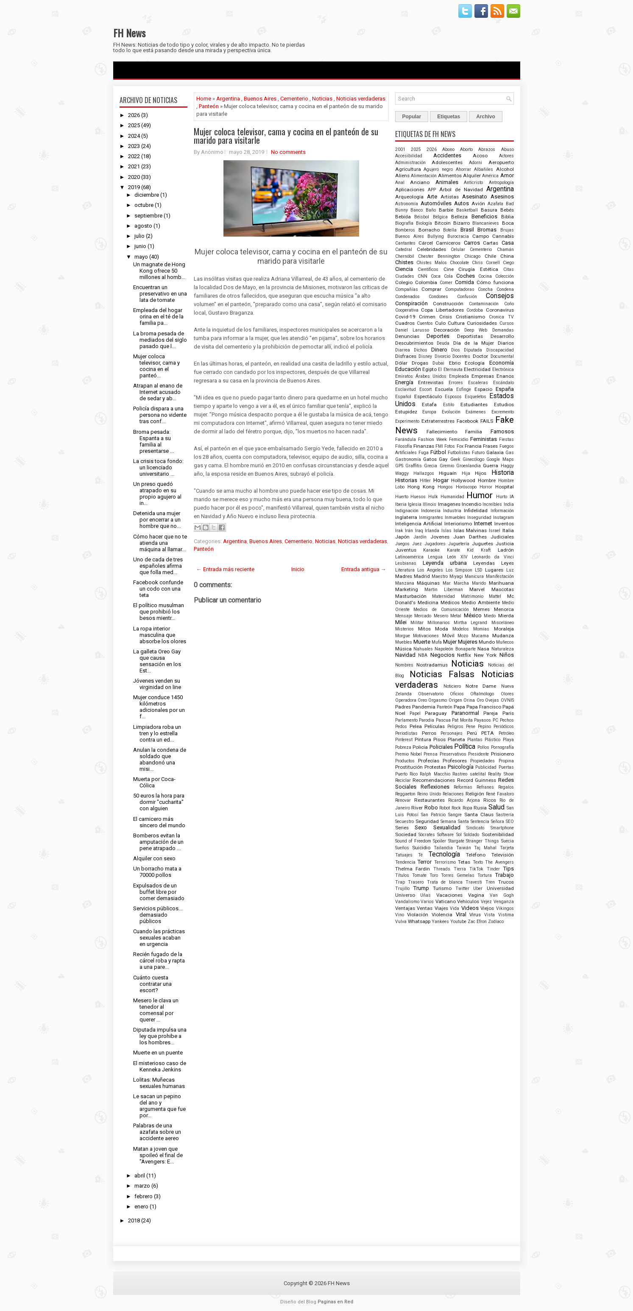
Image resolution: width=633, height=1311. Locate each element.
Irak (399, 530)
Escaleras (478, 382)
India (509, 504)
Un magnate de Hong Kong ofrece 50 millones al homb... (159, 270)
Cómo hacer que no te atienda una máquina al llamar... (160, 542)
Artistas (450, 197)
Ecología (475, 363)
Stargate (456, 841)
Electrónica (503, 369)
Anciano (419, 182)
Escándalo (503, 382)
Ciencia (404, 269)
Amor (507, 175)
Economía (501, 363)
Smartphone (502, 828)
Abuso (507, 149)
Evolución (451, 412)
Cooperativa (406, 310)
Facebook (467, 421)
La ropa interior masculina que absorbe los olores (159, 634)
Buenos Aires (260, 98)
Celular (458, 249)
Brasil (467, 229)
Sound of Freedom (413, 841)
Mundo (487, 642)
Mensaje (403, 616)
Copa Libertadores (442, 310)
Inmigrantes (431, 517)
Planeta (456, 739)
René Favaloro (500, 794)
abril (139, 1175)
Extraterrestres (438, 421)
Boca (508, 223)
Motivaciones (426, 636)
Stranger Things (482, 841)
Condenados (407, 296)
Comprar (431, 289)
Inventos (504, 524)
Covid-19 (405, 317)
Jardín (420, 537)
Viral (461, 914)
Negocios (442, 655)
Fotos (449, 446)
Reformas (463, 787)
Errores (456, 382)
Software (445, 834)
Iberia (401, 504)
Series (402, 828)
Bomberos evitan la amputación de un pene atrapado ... (158, 841)
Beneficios (484, 216)
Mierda (506, 616)
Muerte (421, 642)
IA (512, 496)
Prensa (431, 754)
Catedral (403, 249)
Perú (472, 733)
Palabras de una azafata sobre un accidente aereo (157, 1131)
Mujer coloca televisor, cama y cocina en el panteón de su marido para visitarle (286, 135)
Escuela (444, 389)
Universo (405, 895)
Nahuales (423, 649)
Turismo (442, 888)
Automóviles (436, 203)
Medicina (428, 602)
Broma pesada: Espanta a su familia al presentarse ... (153, 441)
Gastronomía (408, 459)
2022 (134, 156)
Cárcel (425, 243)
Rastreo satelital (468, 774)
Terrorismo (445, 862)
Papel (415, 713)
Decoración (447, 330)
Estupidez (406, 412)
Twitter (462, 888)
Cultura (456, 323)
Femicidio (458, 439)
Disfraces (405, 356)
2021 (134, 166)
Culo (440, 323)
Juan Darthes (470, 537)
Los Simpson (459, 570)
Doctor (480, 356)
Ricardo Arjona (464, 800)
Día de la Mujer (473, 343)
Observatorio (430, 694)
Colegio (404, 282)
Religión (475, 794)
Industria (452, 510)
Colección (504, 276)
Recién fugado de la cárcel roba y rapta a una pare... (159, 960)
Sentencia (480, 821)
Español (403, 396)
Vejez (486, 901)
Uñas (425, 895)
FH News (129, 32)
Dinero (439, 349)
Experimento (407, 421)
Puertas (506, 767)
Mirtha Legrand (470, 622)
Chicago (472, 256)
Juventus (405, 550)
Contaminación (484, 304)
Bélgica (440, 217)
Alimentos (450, 176)
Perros (429, 733)
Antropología (501, 182)
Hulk (433, 496)
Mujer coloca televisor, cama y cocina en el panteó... (156, 366)
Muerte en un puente (158, 1052)
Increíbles (492, 504)
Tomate (419, 875)
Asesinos (502, 196)
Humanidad (452, 496)
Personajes (452, 733)
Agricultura (408, 169)
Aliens (402, 176)
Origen (455, 700)
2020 (134, 177)
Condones (438, 296)
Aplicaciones (409, 189)
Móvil (448, 636)
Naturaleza (502, 649)
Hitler (425, 480)
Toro (433, 875)
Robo (431, 807)
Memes (481, 609)
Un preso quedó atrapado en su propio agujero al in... (157, 493)
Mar (447, 583)
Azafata (495, 203)
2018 (134, 1220)
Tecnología (444, 854)
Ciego (508, 262)
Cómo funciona (495, 282)
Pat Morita (462, 720)
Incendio (471, 504)
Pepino (484, 726)
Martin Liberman (443, 589)
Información (502, 510)
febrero (143, 1196)
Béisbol (421, 217)
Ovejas (492, 700)
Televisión (502, 855)
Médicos (450, 602)
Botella (450, 230)
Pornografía (502, 747)
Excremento (502, 412)
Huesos (418, 496)
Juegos (402, 544)
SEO (510, 821)
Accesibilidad (408, 156)
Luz (510, 570)
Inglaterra (406, 517)
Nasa (483, 649)
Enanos (505, 376)
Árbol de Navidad (461, 189)
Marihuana (501, 583)
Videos (470, 908)
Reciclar (403, 780)
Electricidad (477, 369)
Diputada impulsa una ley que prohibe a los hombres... (160, 1036)
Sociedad (405, 834)
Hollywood (463, 480)
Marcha (461, 583)
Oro (480, 700)
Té (420, 855)
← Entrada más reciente (225, 569)
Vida (454, 908)
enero (141, 1206)
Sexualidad (446, 827)
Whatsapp (419, 921)
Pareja (490, 713)
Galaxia (495, 452)
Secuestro (404, 821)
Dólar (401, 363)
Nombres (404, 665)
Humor (479, 495)
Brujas (507, 230)
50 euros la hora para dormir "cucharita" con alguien (158, 802)
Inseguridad (479, 517)
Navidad (405, 655)
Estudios (504, 404)
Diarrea (402, 350)
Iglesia (414, 504)
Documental (502, 356)
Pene (470, 726)
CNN (422, 276)
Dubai (438, 363)
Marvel (477, 589)
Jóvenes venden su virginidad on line (157, 684)
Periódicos (504, 726)
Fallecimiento (442, 432)
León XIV (457, 557)
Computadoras (459, 289)
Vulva (401, 921)
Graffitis (413, 466)
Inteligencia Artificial (419, 524)
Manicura (474, 576)
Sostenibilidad (498, 834)
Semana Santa (455, 821)
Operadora (405, 700)
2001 (400, 149)
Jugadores (435, 544)
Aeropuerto (501, 162)
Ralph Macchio (435, 774)
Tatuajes (404, 855)
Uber (477, 888)
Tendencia (405, 862)
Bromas (486, 229)
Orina (469, 700)
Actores (506, 156)
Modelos (460, 629)
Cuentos (425, 323)
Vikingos (505, 908)
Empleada (459, 376)
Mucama (480, 636)
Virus (475, 915)
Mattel (495, 596)
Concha (485, 289)
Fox (460, 446)
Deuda (443, 343)
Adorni (475, 162)
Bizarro (461, 223)
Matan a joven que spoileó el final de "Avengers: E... (158, 1155)
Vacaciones (449, 895)
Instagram (503, 517)
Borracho (429, 230)
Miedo (490, 616)
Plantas (474, 739)
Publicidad (485, 767)
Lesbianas (405, 563)
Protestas (435, 767)
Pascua (443, 720)
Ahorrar (463, 169)
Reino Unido (429, 794)
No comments (288, 152)
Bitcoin (443, 223)
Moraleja (504, 629)
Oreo (422, 700)
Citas (508, 269)
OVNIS (507, 700)
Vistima (506, 915)
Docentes (461, 356)
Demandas (503, 330)
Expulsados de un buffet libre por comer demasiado (158, 891)
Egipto (429, 369)
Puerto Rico (406, 774)
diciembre (146, 195)
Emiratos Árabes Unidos (420, 376)
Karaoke (431, 550)
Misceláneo (502, 622)
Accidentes (447, 155)
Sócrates (426, 834)
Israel (494, 530)
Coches (465, 276)
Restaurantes (429, 800)
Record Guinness (476, 780)
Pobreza (403, 747)
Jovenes (439, 537)
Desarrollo (502, 336)
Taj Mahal (485, 848)
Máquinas (428, 583)
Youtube (458, 921)
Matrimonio (472, 596)
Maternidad (443, 596)
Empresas (482, 376)
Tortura (484, 875)
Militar (417, 622)
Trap (400, 882)
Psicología (461, 767)
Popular (411, 117)
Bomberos (405, 230)
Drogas (420, 363)
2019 (134, 187)
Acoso (480, 156)
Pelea (416, 726)
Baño (431, 210)
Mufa (437, 642)
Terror (425, 862)
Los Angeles (430, 570)
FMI (439, 446)
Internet (483, 523)
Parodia (426, 720)
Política (464, 746)
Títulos (402, 875)
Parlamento (406, 720)
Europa (429, 412)
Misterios (404, 629)
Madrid (422, 576)
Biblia (507, 217)
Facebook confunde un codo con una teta (158, 588)
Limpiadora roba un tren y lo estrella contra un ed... (157, 733)
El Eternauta (450, 369)
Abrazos (486, 149)
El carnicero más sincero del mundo (159, 822)
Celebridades (431, 249)
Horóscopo (466, 487)
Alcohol (505, 169)
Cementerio (294, 98)
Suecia (507, 841)
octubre (143, 205)
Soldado (471, 834)
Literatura (405, 570)
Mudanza (503, 636)
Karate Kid (460, 550)
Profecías (428, 761)
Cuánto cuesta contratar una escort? (152, 983)
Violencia (442, 915)
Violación (417, 915)
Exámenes (476, 412)
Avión (478, 203)
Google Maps (499, 459)
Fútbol (438, 452)
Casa (508, 243)
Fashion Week (432, 439)
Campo (480, 236)
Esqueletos (475, 396)
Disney (425, 356)
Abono (448, 149)
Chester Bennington (439, 256)
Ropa (467, 808)
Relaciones (453, 794)
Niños (506, 655)
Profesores (455, 761)
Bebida (403, 217)
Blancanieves (485, 223)
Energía (404, 382)
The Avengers (499, 862)
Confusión (467, 296)
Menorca (504, 609)
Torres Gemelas (457, 875)
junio (140, 246)
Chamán (505, 249)
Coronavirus (500, 310)
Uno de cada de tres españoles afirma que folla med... (158, 565)
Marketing (406, 589)
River (417, 808)
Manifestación (500, 576)
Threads (441, 869)
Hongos (445, 487)
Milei (401, 622)
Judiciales (502, 537)
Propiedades (482, 761)
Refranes (485, 787)
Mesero (441, 616)
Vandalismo (407, 901)
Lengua (435, 557)
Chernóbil (404, 256)
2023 (134, 146)
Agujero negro (438, 169)
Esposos (453, 396)
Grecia (430, 466)
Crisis (445, 317)
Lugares (494, 570)
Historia (502, 473)
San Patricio (433, 814)
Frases (490, 446)
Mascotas (502, 589)
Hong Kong (421, 487)
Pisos (439, 739)
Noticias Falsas (442, 674)
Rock (456, 808)
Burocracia (458, 236)
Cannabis (503, 236)
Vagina (476, 895)
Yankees (440, 921)
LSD (478, 570)
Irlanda (432, 530)
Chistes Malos (431, 262)
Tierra (460, 869)
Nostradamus (432, 665)
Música (403, 649)
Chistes (404, 262)
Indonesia (431, 510)
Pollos (483, 747)
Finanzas (423, 446)
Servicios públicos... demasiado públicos (157, 914)
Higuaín (448, 473)
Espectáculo (428, 396)
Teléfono (475, 855)
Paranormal (465, 713)
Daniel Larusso (412, 330)
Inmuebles (455, 517)
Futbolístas (459, 452)
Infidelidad (476, 510)
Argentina (228, 98)
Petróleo (506, 733)
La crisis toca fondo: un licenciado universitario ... (158, 467)
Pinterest (404, 739)
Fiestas (506, 439)
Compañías (406, 289)
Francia (473, 446)
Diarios (506, 343)
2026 (134, 115)
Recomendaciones (434, 780)
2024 (134, 136)
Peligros (455, 726)
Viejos (487, 908)
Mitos (424, 629)
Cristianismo (470, 317)
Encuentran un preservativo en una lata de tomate (160, 293)
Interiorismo (458, 524)
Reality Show (500, 774)
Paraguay (436, 713)
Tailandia (443, 848)
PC (495, 720)
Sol (459, 834)
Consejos (500, 296)
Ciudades (404, 276)
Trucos (506, 882)
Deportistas (470, 336)
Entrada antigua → (363, 569)
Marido (479, 583)
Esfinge (463, 389)
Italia (508, 530)
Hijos (480, 473)
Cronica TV (501, 317)
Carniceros (448, 243)
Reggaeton (405, 794)
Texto (478, 862)
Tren (490, 882)
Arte (432, 196)
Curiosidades (482, 323)
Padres (403, 707)
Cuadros (405, 323)
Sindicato (475, 828)
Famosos (502, 431)
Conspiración (411, 303)
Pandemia (423, 707)
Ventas (424, 908)
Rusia (480, 808)
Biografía (404, 223)
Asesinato (474, 196)
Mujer (450, 642)
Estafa (429, 404)
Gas (509, 452)
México (473, 615)
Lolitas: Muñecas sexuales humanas (159, 1083)
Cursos (506, 323)
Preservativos (453, 754)
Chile (490, 256)
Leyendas (484, 563)
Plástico (492, 739)
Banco (416, 210)
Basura (489, 210)
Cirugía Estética (478, 269)
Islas (446, 530)
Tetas (464, 862)
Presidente (478, 754)
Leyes (507, 563)
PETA (487, 733)
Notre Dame (481, 686)
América (490, 176)
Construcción (448, 304)
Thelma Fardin (412, 869)
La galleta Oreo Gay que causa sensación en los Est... (157, 661)
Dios (455, 350)
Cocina (485, 276)
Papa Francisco (483, 707)
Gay (443, 459)
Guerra (490, 466)
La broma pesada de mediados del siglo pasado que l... (160, 339)
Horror (486, 487)
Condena (505, 289)
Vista (489, 915)
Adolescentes (447, 162)
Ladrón (506, 550)
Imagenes (449, 504)
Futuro (478, 452)
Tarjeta (507, 848)
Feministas (483, 439)
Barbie (446, 210)
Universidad (500, 888)
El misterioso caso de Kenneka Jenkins (159, 1066)
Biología (424, 223)
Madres (403, 576)
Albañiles (483, 169)
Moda (441, 629)
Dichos (420, 350)
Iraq (419, 530)
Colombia (426, 282)
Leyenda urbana (445, 563)
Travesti (474, 882)
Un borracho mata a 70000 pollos (157, 871)
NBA (422, 655)
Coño (509, 304)
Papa (459, 707)
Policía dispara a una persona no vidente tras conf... (160, 414)
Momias (481, 629)
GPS (399, 466)
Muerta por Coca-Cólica (154, 782)
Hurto (501, 496)
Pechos (507, 720)
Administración (410, 162)
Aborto (466, 149)
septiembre (148, 215)
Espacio (483, 389)
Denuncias (407, 336)
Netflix (464, 655)
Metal (455, 616)
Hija (466, 473)
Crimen (427, 317)
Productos (405, 761)
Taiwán (463, 848)
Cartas (490, 243)
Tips (508, 868)
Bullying (435, 236)
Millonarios (438, 622)
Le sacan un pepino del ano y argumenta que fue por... (159, 1106)
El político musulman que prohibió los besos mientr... (158, 611)
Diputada (473, 350)
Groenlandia (468, 466)
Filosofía (403, 446)
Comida (464, 282)
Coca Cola (442, 276)
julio (139, 236)
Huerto (401, 496)
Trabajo (504, 875)
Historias (406, 480)
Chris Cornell (486, 262)
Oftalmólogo (482, 694)
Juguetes (482, 544)
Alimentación (424, 176)
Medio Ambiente (481, 602)
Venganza (504, 901)
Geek (455, 459)
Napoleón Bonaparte (455, 649)
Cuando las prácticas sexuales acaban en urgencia (159, 937)
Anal (399, 182)
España (505, 389)
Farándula (405, 439)
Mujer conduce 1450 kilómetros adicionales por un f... (159, 707)
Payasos (482, 720)
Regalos (506, 787)
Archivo (485, 117)
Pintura (423, 739)
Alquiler (472, 176)
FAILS (486, 421)
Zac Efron (477, 921)
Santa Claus (479, 814)
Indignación (406, 510)
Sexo (421, 827)
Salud (496, 807)
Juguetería (458, 544)
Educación (408, 369)
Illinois (429, 504)
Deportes (438, 336)
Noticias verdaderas (360, 98)
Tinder (493, 869)
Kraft (486, 550)
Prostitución (409, 767)
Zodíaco (496, 921)
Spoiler (439, 841)
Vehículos (468, 901)
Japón (402, 537)
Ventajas (405, 908)
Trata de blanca (445, 882)
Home (203, 98)
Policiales (441, 747)
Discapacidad (500, 350)
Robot (444, 808)
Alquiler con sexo (154, 858)
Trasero (416, 882)
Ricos (489, 800)
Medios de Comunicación (441, 609)
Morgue (402, 636)
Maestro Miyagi (447, 576)
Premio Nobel (408, 754)
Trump (421, 888)
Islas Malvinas (470, 530)
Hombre (487, 480)
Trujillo (402, 888)
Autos (461, 203)
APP (432, 189)
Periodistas (406, 733)
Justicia (505, 544)
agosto (143, 226)
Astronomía (406, 203)
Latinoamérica (409, 557)
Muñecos (505, 642)
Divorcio (442, 356)
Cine (448, 269)
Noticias (322, 98)
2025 (134, 125)
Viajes (441, 908)
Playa (508, 739)
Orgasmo (437, 700)
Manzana (404, 583)
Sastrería (505, 814)
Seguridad (427, 821)
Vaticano (445, 901)
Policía (420, 747)
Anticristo (473, 182)
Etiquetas (448, 117)
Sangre (455, 814)
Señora (497, 821)
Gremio (447, 466)
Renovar (403, 800)
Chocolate (459, 262)
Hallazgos (423, 473)
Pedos (401, 726)
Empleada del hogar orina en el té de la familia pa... (158, 316)
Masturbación (411, 596)
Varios (427, 901)
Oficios (457, 694)
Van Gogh (502, 895)
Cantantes (405, 243)
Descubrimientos (414, 343)
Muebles (403, 642)
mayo (141, 257)
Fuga (423, 452)
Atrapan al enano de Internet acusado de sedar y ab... (157, 392)
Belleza (459, 217)
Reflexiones (435, 787)
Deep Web (475, 330)
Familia (473, 432)
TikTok (476, 869)
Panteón (209, 106)
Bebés (507, 210)
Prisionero (502, 754)
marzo (142, 1186)
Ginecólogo (473, 459)
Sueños (402, 848)
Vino (399, 915)
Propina (506, 761)
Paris (508, 713)
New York (485, 655)
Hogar (441, 480)
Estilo (448, 404)
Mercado (422, 616)
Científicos (428, 269)
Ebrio (454, 363)
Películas (434, 726)
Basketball (467, 210)
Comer (446, 282)
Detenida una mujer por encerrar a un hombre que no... (157, 519)
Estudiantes (474, 404)
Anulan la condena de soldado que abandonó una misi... (159, 759)
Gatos (430, 459)
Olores (507, 694)
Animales (446, 182)
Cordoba (474, 310)
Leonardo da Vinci (493, 557)
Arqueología (409, 197)
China (507, 256)
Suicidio (421, 848)
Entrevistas (430, 382)
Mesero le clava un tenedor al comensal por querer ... (155, 1010)
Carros (472, 243)
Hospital (504, 487)
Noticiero (452, 686)
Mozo (462, 636)
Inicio (297, 569)
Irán (409, 530)
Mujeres (467, 642)
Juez (417, 544)
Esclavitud (405, 389)
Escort (425, 389)
